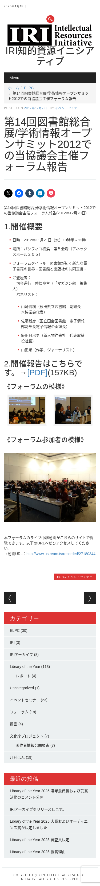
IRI (12, 642)
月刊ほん (17, 757)
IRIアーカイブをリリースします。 (38, 809)
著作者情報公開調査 (32, 745)
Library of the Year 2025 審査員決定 (39, 840)
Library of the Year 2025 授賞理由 (38, 852)
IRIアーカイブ (21, 654)
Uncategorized (22, 688)
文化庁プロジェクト (26, 736)
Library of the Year (25, 666)
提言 (13, 724)
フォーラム (19, 712)
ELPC (29, 88)
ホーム (13, 88)
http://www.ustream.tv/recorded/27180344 (60, 554)
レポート (23, 676)
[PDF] (37, 372)
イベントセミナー (68, 108)
